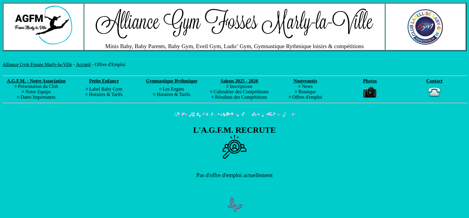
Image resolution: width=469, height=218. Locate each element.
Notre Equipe (38, 91)
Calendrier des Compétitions (241, 91)
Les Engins (173, 89)
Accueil (83, 64)
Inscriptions (241, 86)
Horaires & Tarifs (105, 94)
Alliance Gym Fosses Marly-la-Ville (37, 64)
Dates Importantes (38, 97)
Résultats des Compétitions (241, 97)
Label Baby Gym (105, 89)
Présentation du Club (38, 86)
